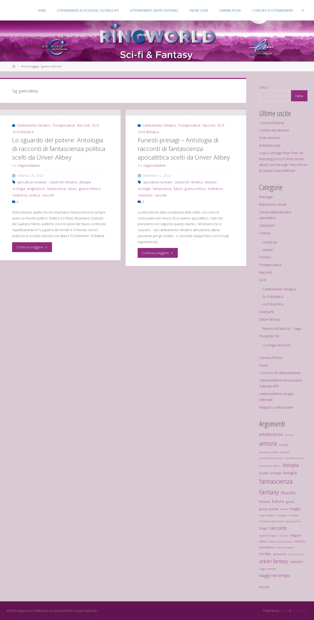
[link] (303, 10)
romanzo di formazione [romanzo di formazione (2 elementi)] (280, 541)
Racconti (83, 166)
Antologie (266, 197)
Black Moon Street (272, 204)
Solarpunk (266, 311)
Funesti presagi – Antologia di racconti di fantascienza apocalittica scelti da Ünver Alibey (184, 190)
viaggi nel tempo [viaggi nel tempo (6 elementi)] (274, 575)
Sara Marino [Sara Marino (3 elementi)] (267, 547)
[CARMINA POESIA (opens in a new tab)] (230, 10)
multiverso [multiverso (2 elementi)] (293, 515)
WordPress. (299, 611)
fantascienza (56, 230)
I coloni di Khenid (271, 123)
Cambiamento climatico (33, 166)
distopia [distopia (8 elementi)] (290, 465)
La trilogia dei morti (276, 345)
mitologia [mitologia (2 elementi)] (282, 515)
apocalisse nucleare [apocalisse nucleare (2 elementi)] (268, 452)
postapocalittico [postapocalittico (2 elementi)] (293, 521)
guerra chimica (89, 230)
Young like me (269, 336)
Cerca (263, 87)
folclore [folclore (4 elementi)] (264, 501)
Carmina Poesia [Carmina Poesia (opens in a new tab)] (270, 357)
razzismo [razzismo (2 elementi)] (283, 535)
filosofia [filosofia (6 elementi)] (288, 493)
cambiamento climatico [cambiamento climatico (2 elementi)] (271, 458)
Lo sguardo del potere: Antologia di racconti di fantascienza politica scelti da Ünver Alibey (58, 190)
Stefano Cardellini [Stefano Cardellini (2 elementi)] (285, 547)
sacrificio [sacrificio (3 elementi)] (299, 541)
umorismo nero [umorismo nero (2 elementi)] (296, 554)
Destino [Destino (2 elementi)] (276, 466)
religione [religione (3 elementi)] (295, 535)
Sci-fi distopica (23, 173)
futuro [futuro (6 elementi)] (278, 501)
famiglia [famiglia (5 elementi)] (290, 472)
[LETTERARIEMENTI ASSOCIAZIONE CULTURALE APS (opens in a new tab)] (88, 10)
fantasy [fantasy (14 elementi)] (269, 492)
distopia (85, 223)
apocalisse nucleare (31, 223)
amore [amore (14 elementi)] (268, 443)
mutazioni (145, 236)
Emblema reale (270, 145)
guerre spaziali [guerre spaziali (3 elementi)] (268, 509)
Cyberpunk (266, 225)
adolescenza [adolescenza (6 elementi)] (271, 434)
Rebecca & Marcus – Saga (281, 328)
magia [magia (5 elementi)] (295, 508)
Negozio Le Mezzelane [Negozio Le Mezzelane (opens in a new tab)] (276, 407)
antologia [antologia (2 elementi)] (283, 444)
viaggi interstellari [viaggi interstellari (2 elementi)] (268, 568)
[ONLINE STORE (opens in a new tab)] (199, 10)
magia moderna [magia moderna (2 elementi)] (267, 515)
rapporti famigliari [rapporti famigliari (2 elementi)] (268, 535)
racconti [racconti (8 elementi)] (278, 528)
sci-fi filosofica (272, 304)
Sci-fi (95, 166)
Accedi (264, 587)
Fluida (283, 611)
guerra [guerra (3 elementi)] (290, 502)
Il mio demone (269, 138)
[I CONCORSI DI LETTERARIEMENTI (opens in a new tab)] (272, 10)
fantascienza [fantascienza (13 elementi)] (275, 481)
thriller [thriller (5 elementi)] (265, 553)
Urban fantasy (269, 319)
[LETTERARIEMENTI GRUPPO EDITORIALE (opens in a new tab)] (154, 10)
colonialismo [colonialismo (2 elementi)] (265, 466)
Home (263, 365)
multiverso (20, 236)
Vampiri (267, 250)
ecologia (19, 230)
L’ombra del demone (274, 130)
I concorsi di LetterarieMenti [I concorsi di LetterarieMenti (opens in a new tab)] (279, 373)
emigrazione (36, 230)
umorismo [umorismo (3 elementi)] (280, 554)
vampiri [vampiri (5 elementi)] (296, 561)
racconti (48, 236)
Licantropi (269, 242)
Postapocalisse (64, 166)
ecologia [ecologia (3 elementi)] (275, 473)
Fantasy (265, 233)
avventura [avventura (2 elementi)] (285, 452)
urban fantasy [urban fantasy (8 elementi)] (273, 561)
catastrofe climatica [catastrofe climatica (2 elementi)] (294, 458)
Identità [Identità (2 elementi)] (284, 509)
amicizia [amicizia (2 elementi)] (289, 435)
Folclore (265, 257)
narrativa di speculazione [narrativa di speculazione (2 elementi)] (271, 521)
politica (35, 236)
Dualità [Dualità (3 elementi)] (263, 473)
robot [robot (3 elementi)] (263, 541)
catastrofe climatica (63, 223)
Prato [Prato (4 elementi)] (263, 528)
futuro (72, 230)
